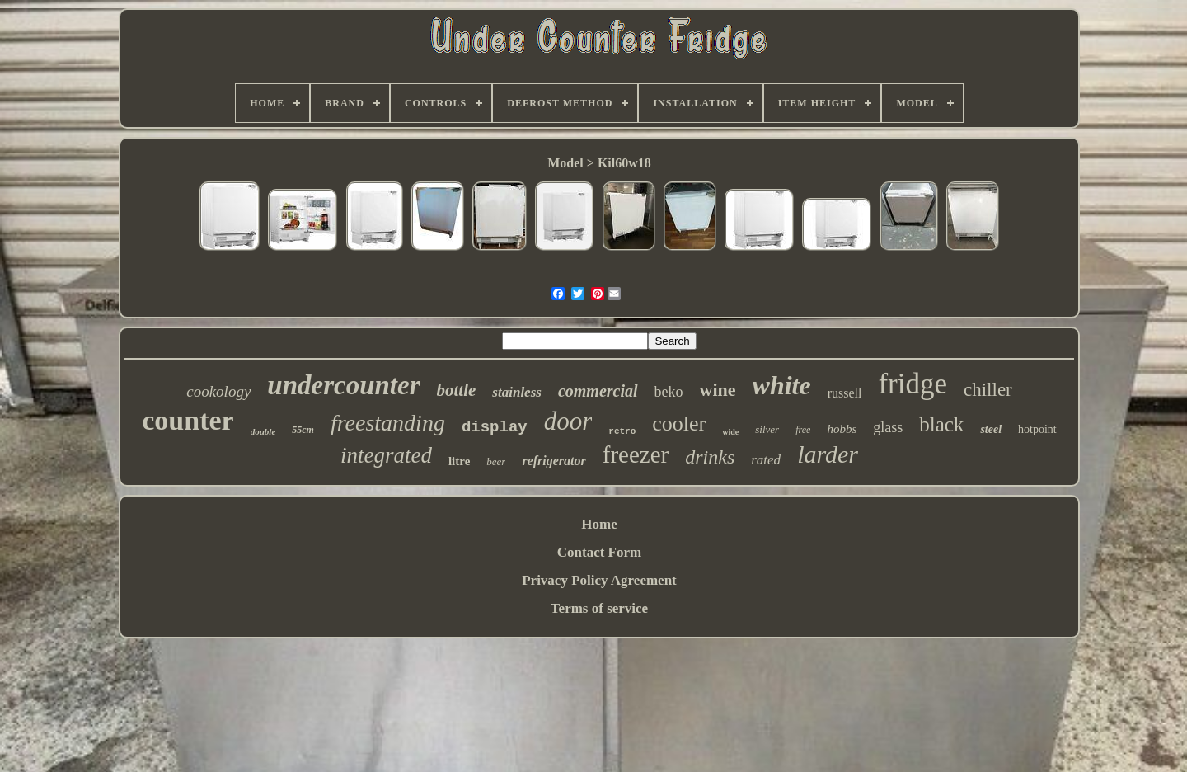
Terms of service (599, 608)
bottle (456, 390)
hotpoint (1037, 429)
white (782, 385)
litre (459, 461)
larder (827, 454)
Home (599, 524)
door (568, 421)
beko (668, 392)
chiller (988, 389)
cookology (218, 391)
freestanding (388, 422)
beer (495, 461)
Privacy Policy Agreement (599, 580)
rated (766, 460)
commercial (598, 391)
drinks (709, 457)
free (802, 429)
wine (718, 389)
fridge (912, 384)
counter (187, 420)
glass (888, 427)
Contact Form (599, 552)
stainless (517, 392)
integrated (386, 455)
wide (730, 431)
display (495, 427)
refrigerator (553, 461)
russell (845, 393)
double (263, 431)
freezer (636, 454)
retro (622, 431)
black (941, 424)
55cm (303, 429)
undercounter (343, 385)
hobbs (841, 428)
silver (767, 429)
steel (991, 429)
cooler (679, 423)
